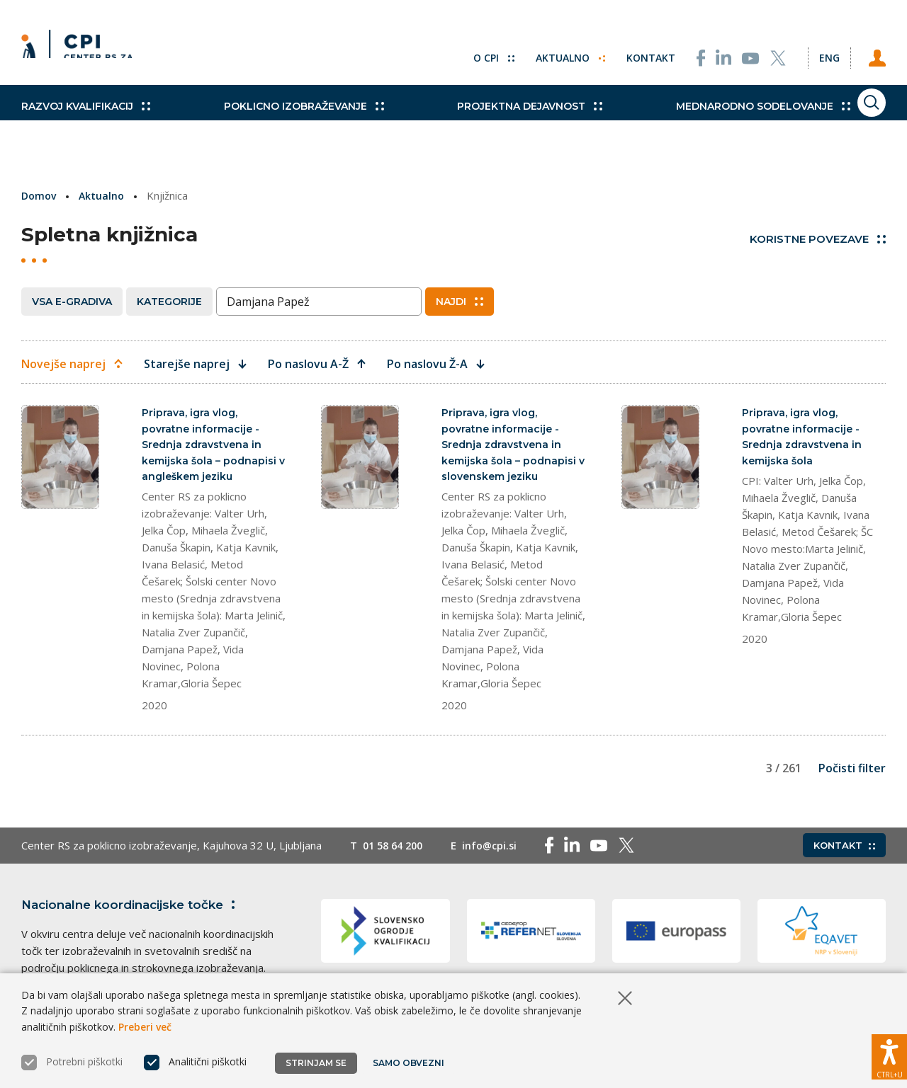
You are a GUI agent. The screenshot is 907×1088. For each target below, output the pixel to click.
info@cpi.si (497, 852)
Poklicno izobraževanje (280, 120)
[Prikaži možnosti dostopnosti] (889, 1049)
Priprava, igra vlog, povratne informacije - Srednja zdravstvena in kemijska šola (804, 438)
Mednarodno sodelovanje (692, 120)
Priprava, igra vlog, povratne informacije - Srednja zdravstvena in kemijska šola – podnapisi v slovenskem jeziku (510, 447)
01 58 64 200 (396, 852)
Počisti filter (852, 775)
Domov (40, 195)
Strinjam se (316, 1063)
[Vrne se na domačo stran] (82, 49)
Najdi (459, 300)
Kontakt (624, 49)
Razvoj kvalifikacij (85, 120)
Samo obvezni (410, 1063)
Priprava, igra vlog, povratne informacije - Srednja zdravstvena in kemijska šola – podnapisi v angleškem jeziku (211, 447)
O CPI (462, 49)
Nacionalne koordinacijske (136, 911)
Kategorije (169, 300)
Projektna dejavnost (483, 120)
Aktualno (541, 49)
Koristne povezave (818, 239)
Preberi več (144, 1026)
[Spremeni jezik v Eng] (815, 49)
